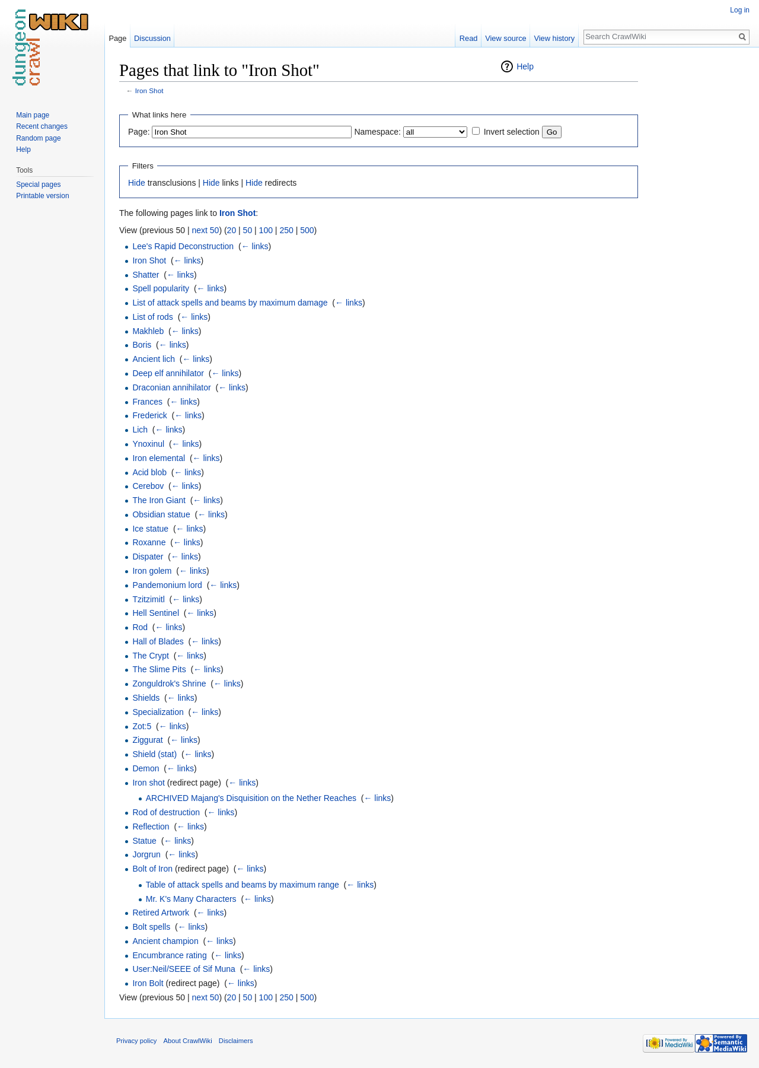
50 (248, 230)
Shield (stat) (154, 754)
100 (266, 230)
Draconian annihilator (171, 387)
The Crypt (150, 655)
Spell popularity (160, 288)
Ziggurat (147, 740)
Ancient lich (153, 359)
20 (232, 230)
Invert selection (512, 131)
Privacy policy (136, 1040)
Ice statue (150, 528)
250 (286, 230)
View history (554, 38)
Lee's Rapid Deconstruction (183, 246)
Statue (144, 841)
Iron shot (148, 782)
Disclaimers (236, 1040)
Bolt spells (151, 927)
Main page (32, 115)
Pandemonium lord (167, 585)
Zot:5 (141, 726)
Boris (141, 344)
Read (469, 38)
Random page (38, 138)
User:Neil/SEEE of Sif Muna (183, 969)
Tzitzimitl (148, 599)
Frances (147, 401)
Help (525, 66)
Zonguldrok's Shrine (169, 683)
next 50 (205, 230)
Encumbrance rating (169, 955)
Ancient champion (165, 941)
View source (505, 38)
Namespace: (377, 131)
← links (255, 246)
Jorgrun (146, 854)
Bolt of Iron (152, 868)
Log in (740, 10)
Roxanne (148, 542)
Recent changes (42, 126)
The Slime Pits (159, 669)
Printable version (42, 196)
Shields (146, 698)
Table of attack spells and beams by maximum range (242, 884)
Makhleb (148, 331)
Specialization (157, 712)
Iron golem (151, 571)
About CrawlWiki (188, 1040)
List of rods (152, 317)
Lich (140, 429)
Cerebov (148, 486)
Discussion (152, 38)
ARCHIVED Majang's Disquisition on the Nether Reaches (251, 798)
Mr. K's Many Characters (191, 899)
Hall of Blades (157, 641)
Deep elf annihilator (168, 373)
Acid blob (149, 472)
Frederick (149, 415)
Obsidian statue (161, 514)
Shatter (145, 274)
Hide (136, 182)
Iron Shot (149, 90)
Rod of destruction (166, 812)
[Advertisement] (697, 237)
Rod (140, 627)
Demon (145, 768)
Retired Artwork (160, 912)
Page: (139, 131)
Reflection (150, 826)
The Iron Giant (159, 500)
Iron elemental (158, 458)
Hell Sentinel (155, 613)
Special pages (38, 184)
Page (117, 38)
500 (307, 230)
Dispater (147, 556)
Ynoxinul (148, 444)
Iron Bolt (147, 983)
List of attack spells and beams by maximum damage (229, 302)
